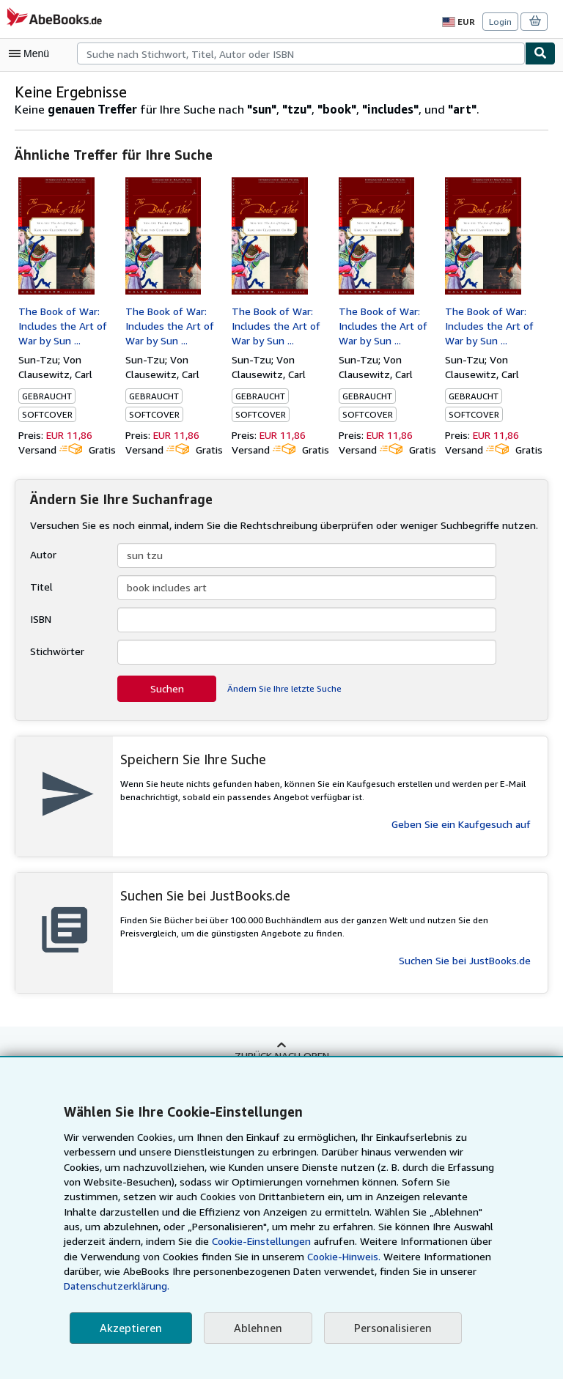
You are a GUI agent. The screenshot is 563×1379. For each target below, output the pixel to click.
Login (501, 21)
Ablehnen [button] (253, 1328)
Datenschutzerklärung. (392, 1286)
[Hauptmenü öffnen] (32, 53)
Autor (42, 554)
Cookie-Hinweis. (203, 1271)
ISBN (42, 618)
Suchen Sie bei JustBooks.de (464, 960)
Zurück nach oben (281, 1054)
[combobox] (301, 53)
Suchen (167, 688)
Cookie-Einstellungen (129, 1256)
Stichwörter (55, 651)
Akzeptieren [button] (129, 1328)
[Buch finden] (540, 53)
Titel (39, 586)
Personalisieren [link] (386, 1328)
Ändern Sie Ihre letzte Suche (283, 688)
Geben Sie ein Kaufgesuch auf (461, 823)
